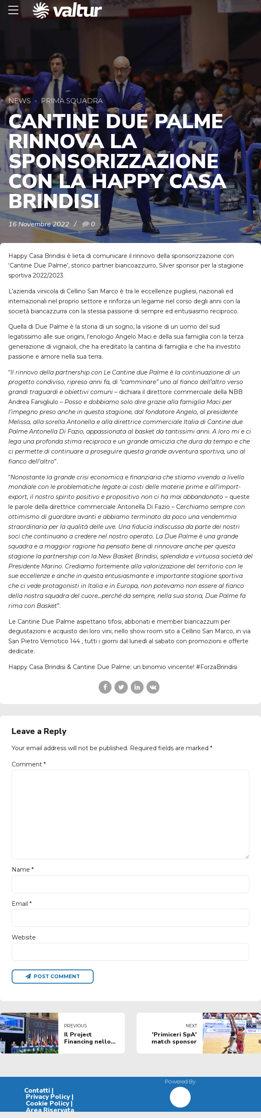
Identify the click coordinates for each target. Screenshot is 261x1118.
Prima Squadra (72, 101)
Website (24, 943)
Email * (22, 908)
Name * (23, 874)
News (19, 101)
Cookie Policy (47, 1109)
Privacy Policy (48, 1103)
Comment (29, 764)
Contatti (37, 1096)
